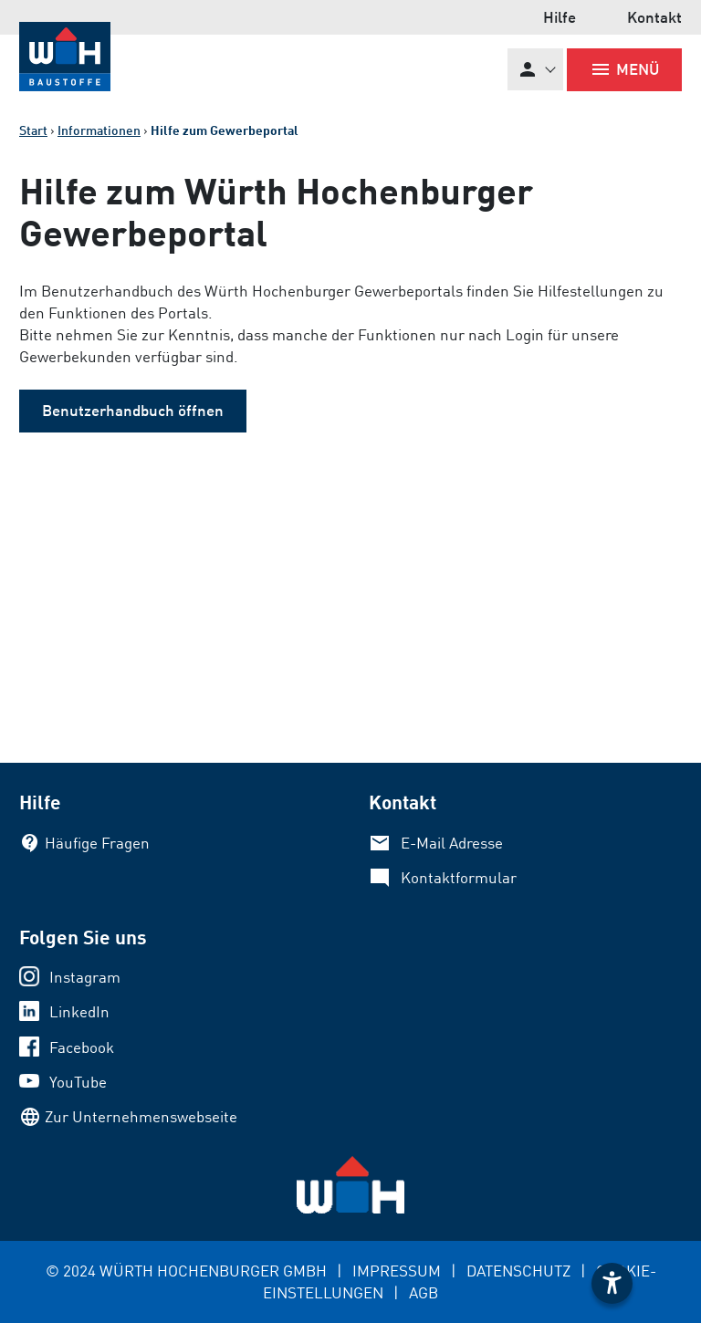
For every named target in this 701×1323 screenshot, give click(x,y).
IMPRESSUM (396, 1270)
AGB (423, 1292)
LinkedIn (79, 1011)
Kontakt (654, 16)
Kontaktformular (459, 877)
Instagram (84, 976)
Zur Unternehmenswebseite (141, 1116)
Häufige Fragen (97, 842)
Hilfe (559, 16)
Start (33, 130)
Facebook (81, 1047)
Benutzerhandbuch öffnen (133, 410)
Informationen (99, 130)
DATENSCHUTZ (518, 1270)
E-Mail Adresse (452, 842)
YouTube (78, 1081)
